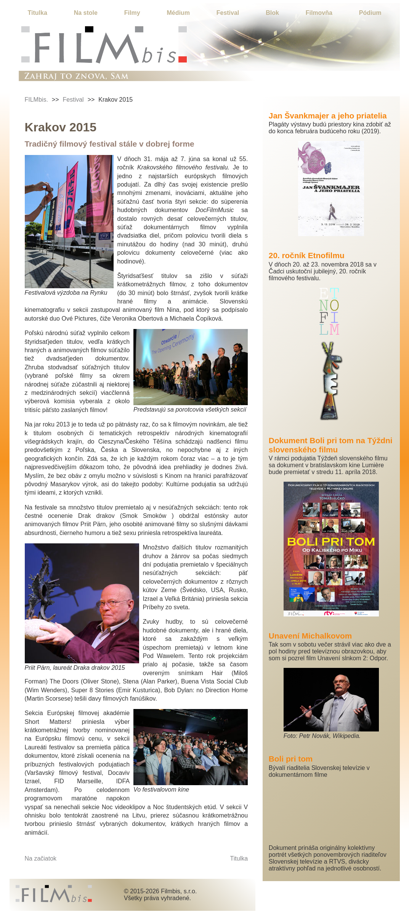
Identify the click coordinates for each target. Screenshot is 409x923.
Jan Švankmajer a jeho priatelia (328, 115)
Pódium (370, 13)
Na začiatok (41, 858)
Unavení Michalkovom (310, 635)
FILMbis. (36, 99)
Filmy (132, 13)
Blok (272, 13)
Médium (178, 13)
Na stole (86, 13)
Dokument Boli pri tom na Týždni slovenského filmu (331, 445)
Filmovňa (319, 13)
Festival (228, 13)
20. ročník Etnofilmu (307, 255)
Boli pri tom (291, 758)
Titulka (37, 13)
